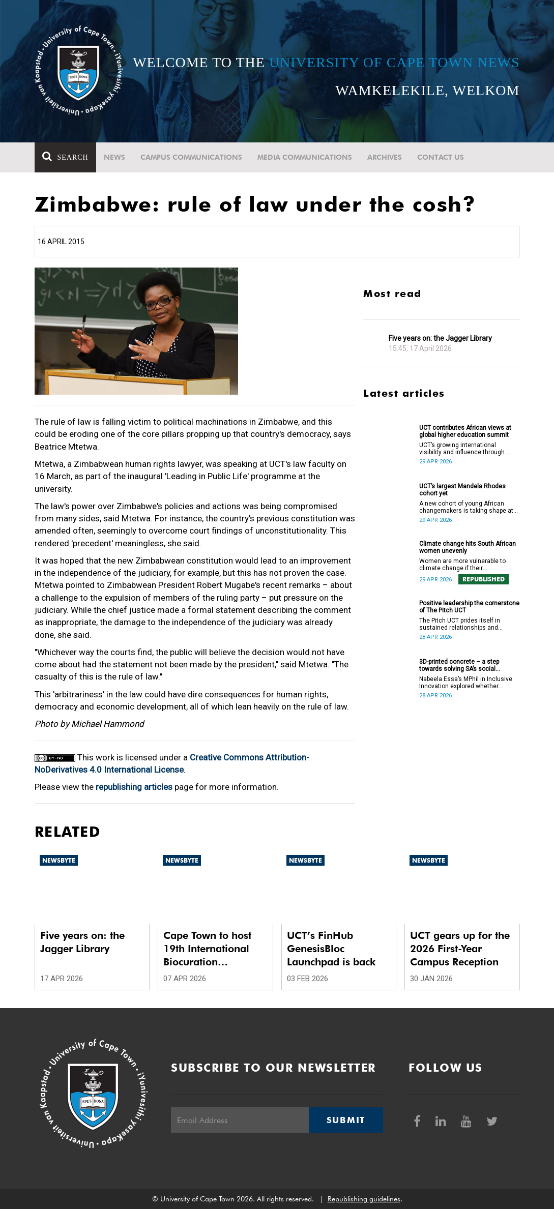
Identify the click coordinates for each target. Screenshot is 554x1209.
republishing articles (134, 787)
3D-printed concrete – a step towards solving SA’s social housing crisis (459, 665)
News (114, 157)
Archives (384, 157)
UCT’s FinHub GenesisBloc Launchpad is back (331, 948)
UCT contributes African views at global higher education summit (465, 431)
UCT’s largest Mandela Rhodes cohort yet (462, 490)
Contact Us (440, 157)
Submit (346, 1120)
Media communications (304, 157)
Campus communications (191, 157)
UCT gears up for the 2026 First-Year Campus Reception (460, 948)
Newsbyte (58, 860)
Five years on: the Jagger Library (440, 338)
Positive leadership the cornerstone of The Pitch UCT (469, 607)
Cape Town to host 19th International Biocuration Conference (207, 948)
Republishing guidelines (364, 1199)
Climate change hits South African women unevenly (467, 547)
